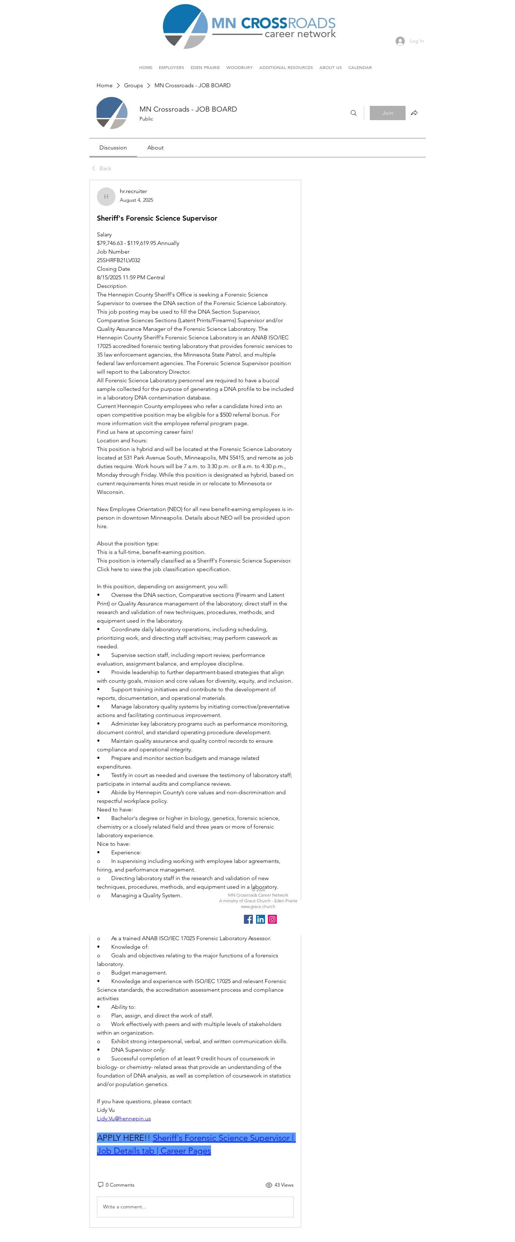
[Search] (353, 113)
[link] (113, 147)
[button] (205, 64)
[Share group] (414, 112)
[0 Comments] (115, 1185)
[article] (195, 704)
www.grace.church (258, 906)
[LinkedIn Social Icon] (260, 919)
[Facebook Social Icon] (248, 919)
